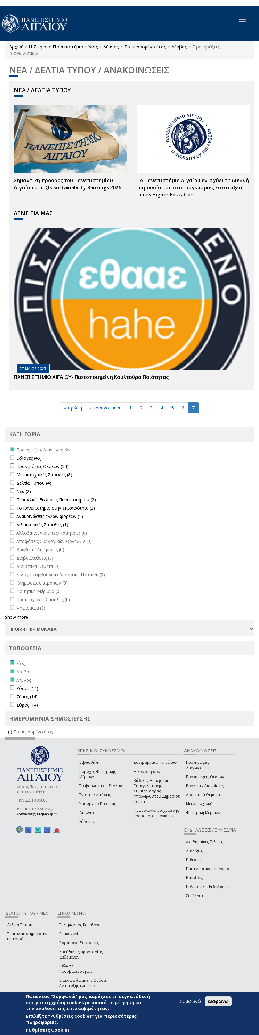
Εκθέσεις (193, 859)
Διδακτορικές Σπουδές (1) (42, 525)
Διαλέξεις (194, 850)
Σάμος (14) (27, 697)
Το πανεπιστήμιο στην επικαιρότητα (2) (55, 508)
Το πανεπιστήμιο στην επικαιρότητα (27, 936)
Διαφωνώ (218, 1001)
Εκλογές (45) (29, 458)
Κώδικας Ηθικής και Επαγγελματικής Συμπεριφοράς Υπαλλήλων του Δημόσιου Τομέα (157, 791)
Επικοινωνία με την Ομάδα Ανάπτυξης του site (82, 983)
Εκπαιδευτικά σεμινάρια (207, 868)
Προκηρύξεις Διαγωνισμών (197, 765)
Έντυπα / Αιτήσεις (95, 794)
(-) (11, 732)
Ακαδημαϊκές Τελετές (204, 841)
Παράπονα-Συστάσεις (79, 942)
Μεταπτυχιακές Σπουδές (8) (44, 475)
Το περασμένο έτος (145, 46)
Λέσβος (179, 46)
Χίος (93, 46)
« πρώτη (73, 408)
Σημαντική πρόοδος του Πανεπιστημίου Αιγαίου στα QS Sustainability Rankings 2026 (67, 184)
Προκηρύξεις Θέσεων (205, 776)
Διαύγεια (87, 812)
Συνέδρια (194, 895)
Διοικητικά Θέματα (203, 794)
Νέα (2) (23, 491)
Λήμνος (111, 46)
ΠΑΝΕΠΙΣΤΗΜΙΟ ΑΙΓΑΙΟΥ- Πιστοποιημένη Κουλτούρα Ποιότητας (91, 377)
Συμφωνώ (190, 1001)
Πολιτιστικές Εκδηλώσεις (207, 886)
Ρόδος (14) (27, 688)
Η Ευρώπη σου (147, 771)
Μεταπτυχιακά (199, 803)
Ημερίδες (194, 877)
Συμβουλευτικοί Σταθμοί (101, 785)
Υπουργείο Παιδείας (97, 803)
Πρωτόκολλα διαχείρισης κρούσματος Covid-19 (156, 813)
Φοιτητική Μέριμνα (203, 812)
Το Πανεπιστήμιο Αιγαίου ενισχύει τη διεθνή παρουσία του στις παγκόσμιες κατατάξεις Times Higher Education (193, 187)
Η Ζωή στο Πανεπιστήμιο (56, 46)
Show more (16, 617)
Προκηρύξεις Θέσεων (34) (42, 466)
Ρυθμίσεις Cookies (48, 1030)
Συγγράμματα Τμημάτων (155, 762)
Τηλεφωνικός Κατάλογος (80, 924)
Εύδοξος (87, 821)
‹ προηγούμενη (105, 408)
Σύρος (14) (27, 705)
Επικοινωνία (70, 933)
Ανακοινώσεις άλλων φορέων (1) (49, 516)
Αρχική (16, 46)
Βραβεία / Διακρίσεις (205, 785)
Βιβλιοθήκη (89, 762)
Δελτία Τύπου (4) (33, 483)
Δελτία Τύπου (19, 924)
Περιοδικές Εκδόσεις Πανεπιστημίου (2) (56, 500)
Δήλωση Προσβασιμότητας (75, 968)
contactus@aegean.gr (37, 814)
